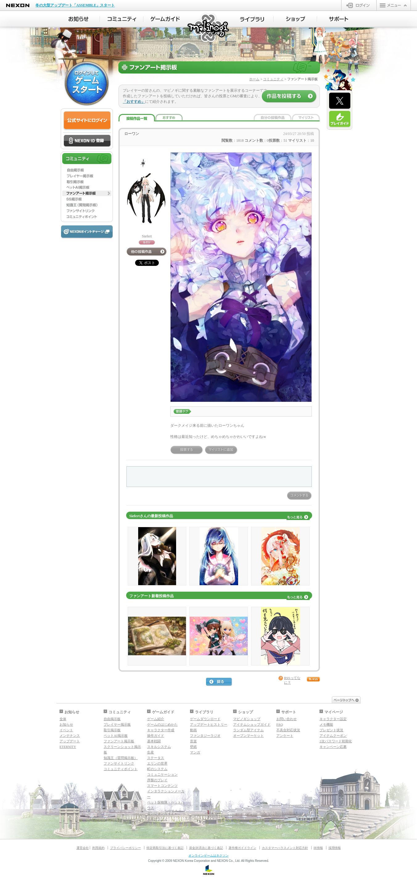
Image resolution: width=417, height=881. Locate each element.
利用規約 (98, 848)
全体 (63, 719)
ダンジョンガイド (160, 813)
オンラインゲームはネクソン (208, 855)
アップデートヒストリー (208, 724)
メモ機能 (326, 724)
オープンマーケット (248, 735)
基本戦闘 (154, 741)
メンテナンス (70, 735)
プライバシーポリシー (125, 848)
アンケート (284, 735)
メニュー (394, 5)
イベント (66, 730)
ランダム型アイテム (248, 730)
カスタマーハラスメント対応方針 (285, 848)
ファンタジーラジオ (205, 735)
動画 (193, 730)
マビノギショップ (246, 719)
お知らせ (66, 724)
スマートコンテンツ (162, 785)
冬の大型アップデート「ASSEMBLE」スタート (75, 5)
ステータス (155, 758)
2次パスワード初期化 (336, 741)
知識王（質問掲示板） (121, 758)
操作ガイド (155, 735)
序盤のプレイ (157, 780)
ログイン (358, 5)
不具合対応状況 (288, 730)
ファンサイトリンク (119, 763)
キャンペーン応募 (333, 747)
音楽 (193, 741)
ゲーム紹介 (155, 719)
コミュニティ (273, 79)
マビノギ (209, 28)
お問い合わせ (286, 719)
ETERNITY (68, 747)
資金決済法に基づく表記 (206, 848)
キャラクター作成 (160, 730)
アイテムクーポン (333, 735)
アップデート (70, 741)
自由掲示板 (112, 719)
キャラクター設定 (333, 719)
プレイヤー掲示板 (117, 724)
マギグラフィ (157, 819)
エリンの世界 (157, 763)
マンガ (195, 752)
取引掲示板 (112, 730)
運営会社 (82, 848)
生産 (150, 752)
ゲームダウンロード (205, 719)
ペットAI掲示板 (116, 735)
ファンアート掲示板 (119, 741)
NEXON (17, 5)
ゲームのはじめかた (162, 724)
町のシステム (157, 769)
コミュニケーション (162, 774)
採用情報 (334, 848)
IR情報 (318, 848)
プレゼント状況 (331, 730)
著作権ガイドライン (242, 848)
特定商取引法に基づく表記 (165, 848)
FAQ (279, 724)
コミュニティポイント (121, 769)
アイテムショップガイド (251, 724)
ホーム (254, 79)
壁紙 (193, 747)
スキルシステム (159, 747)
